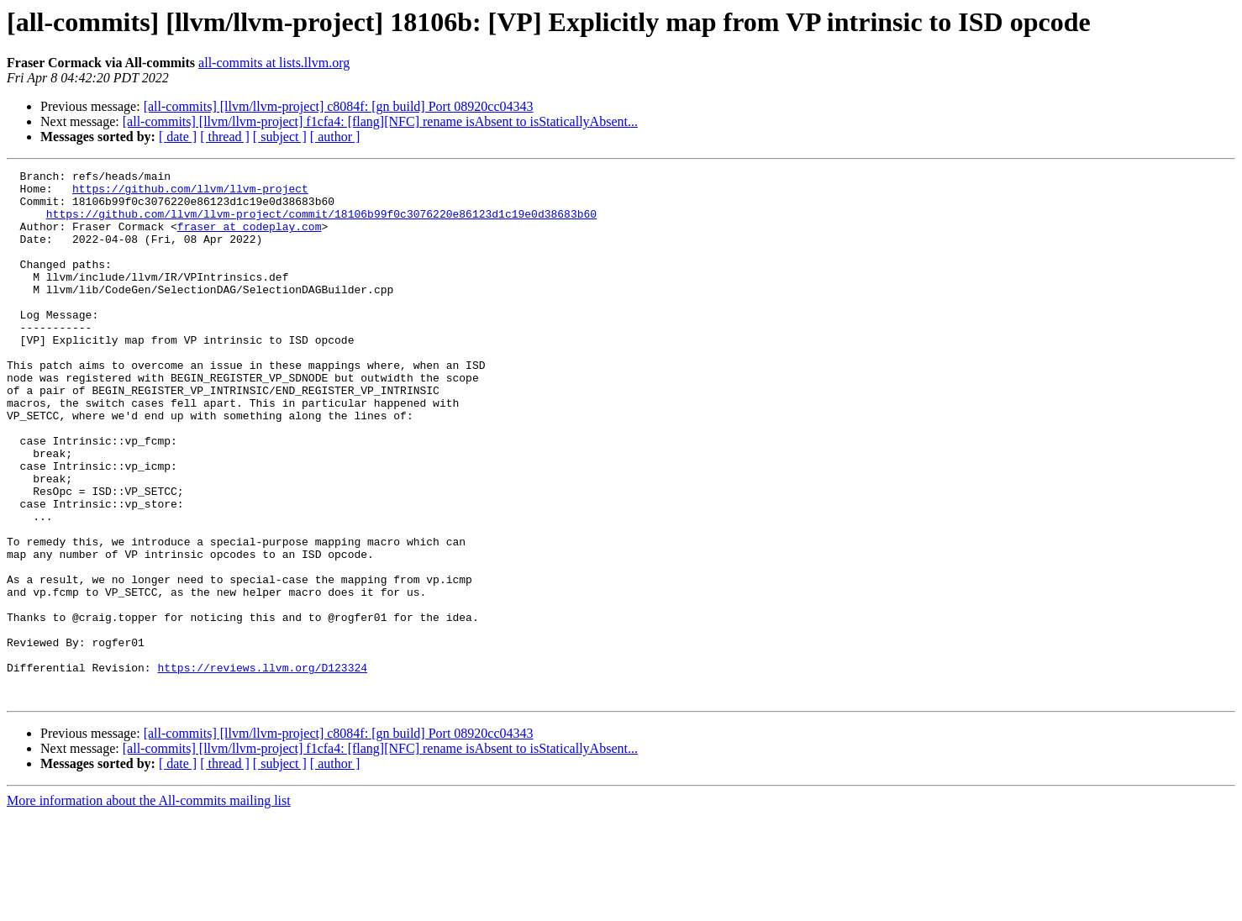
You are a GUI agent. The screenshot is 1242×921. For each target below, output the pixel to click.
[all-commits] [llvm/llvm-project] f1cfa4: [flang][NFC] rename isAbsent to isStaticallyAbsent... (380, 121)
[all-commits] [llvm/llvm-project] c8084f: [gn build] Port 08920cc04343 (339, 106)
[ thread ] (225, 136)
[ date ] (178, 136)
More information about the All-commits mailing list (149, 906)
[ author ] (335, 136)
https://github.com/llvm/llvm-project (190, 193)
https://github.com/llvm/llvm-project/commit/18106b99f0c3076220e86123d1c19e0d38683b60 (321, 223)
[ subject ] (280, 136)
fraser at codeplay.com (249, 238)
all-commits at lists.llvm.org (274, 62)
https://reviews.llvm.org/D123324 (262, 768)
